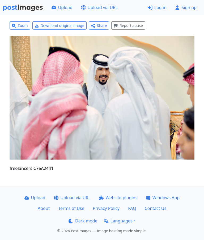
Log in (157, 7)
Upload (62, 7)
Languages (118, 221)
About (44, 208)
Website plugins (118, 198)
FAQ (132, 208)
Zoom (20, 25)
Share (99, 25)
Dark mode (83, 221)
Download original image (59, 25)
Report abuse (128, 25)
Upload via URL (99, 7)
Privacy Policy (106, 208)
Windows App (163, 198)
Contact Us (155, 208)
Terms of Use (71, 208)
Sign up (186, 7)
